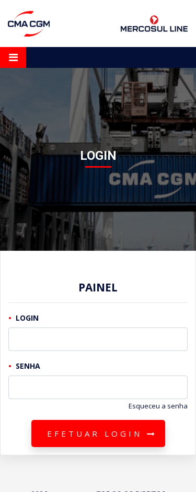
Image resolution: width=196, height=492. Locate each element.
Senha (28, 366)
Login (27, 318)
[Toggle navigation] (13, 57)
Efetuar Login (102, 433)
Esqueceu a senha (158, 406)
